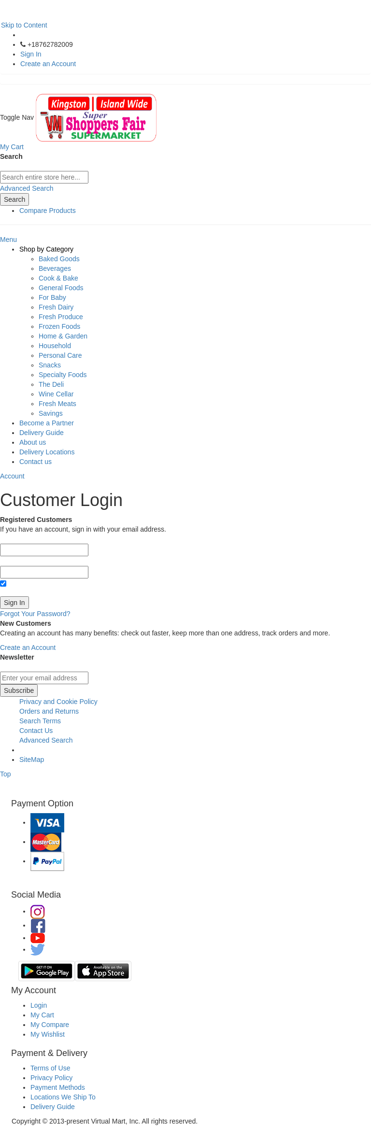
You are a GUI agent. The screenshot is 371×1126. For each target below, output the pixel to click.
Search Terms (40, 721)
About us (32, 442)
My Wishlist (47, 1034)
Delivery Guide (41, 432)
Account (12, 476)
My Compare (49, 1024)
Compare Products (47, 210)
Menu (8, 239)
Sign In (31, 54)
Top (5, 774)
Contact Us (36, 730)
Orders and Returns (49, 711)
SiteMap (31, 759)
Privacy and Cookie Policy (58, 701)
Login (38, 1005)
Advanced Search (27, 188)
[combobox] (44, 177)
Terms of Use (50, 1068)
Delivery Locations (46, 452)
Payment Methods (57, 1087)
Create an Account (48, 64)
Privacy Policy (51, 1078)
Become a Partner (46, 423)
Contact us (35, 461)
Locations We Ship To (63, 1097)
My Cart (42, 1015)
